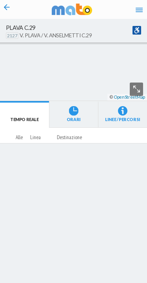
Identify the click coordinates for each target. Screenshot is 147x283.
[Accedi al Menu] (139, 9)
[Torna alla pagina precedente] (7, 9)
